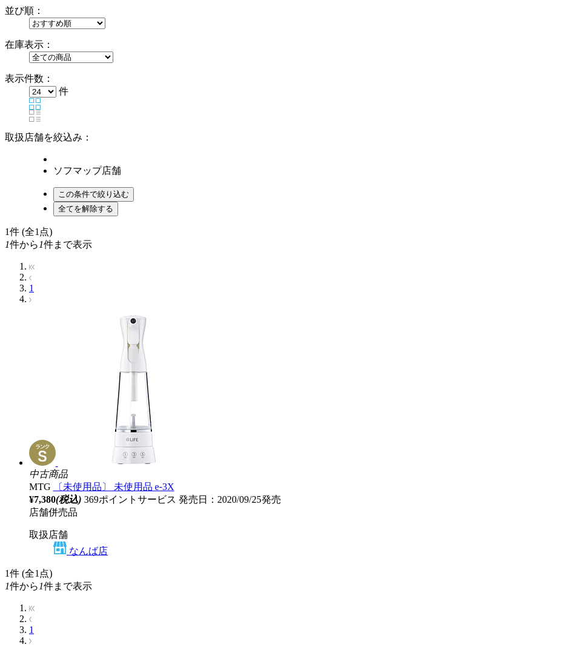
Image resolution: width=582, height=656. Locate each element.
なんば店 (80, 551)
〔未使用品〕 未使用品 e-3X (113, 487)
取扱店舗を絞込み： (48, 137)
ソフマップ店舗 (87, 170)
